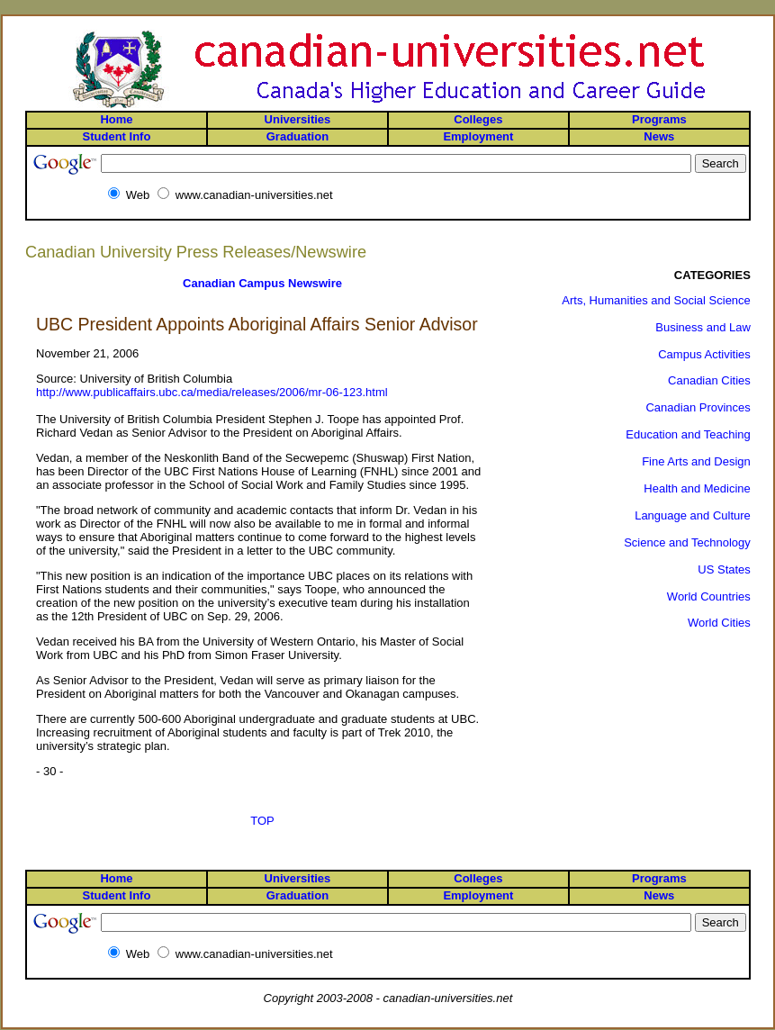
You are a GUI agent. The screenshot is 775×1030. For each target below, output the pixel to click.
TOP (262, 820)
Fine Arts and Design (696, 461)
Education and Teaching (688, 434)
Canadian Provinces (697, 407)
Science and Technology (687, 542)
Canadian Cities (709, 380)
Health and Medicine (697, 488)
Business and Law (703, 327)
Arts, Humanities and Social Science (656, 300)
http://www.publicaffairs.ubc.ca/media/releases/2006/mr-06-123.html (212, 392)
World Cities (719, 622)
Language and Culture (693, 515)
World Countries (709, 596)
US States (724, 569)
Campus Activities (704, 354)
